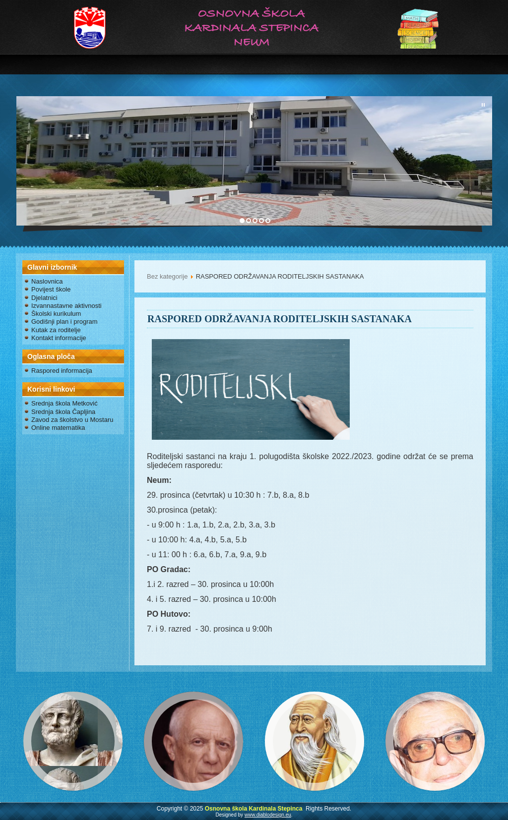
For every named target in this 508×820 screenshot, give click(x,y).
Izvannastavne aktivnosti (66, 305)
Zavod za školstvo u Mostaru (72, 419)
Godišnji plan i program (64, 321)
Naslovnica (47, 281)
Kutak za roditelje (56, 330)
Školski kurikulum (56, 313)
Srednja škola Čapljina (63, 411)
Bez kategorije (167, 276)
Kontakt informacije (58, 338)
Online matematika (58, 427)
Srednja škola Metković (64, 403)
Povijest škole (50, 289)
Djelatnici (44, 297)
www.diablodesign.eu (268, 815)
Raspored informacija (61, 370)
